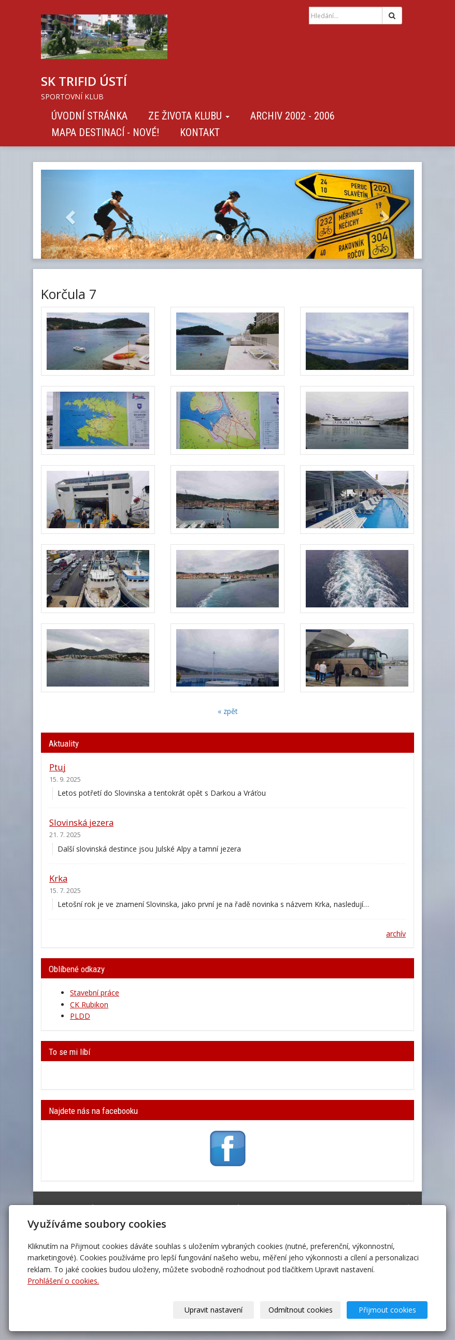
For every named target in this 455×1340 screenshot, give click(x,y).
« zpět (228, 711)
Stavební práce (94, 992)
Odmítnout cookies (303, 1310)
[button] (69, 214)
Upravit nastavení (217, 1310)
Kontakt (200, 132)
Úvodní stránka (89, 116)
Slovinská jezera (81, 822)
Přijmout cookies (388, 1310)
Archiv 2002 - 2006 (292, 116)
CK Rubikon (89, 1004)
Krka (58, 878)
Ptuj (57, 767)
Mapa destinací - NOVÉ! (105, 132)
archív (396, 934)
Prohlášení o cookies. (63, 1281)
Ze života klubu (189, 116)
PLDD (80, 1016)
